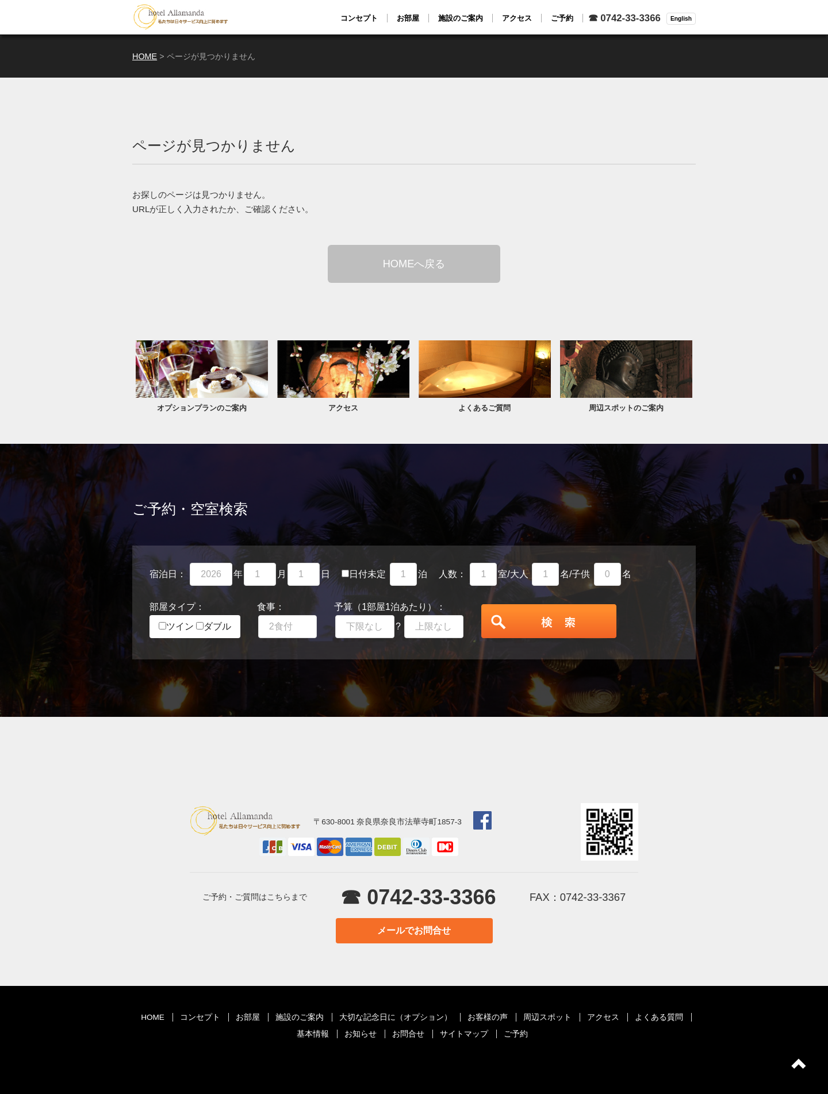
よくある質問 (659, 1017)
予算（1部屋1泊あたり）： (390, 607)
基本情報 (313, 1034)
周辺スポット (547, 1017)
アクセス (603, 1017)
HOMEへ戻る (414, 264)
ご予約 (516, 1034)
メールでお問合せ (414, 930)
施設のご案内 (299, 1017)
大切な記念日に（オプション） (395, 1017)
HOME (152, 1017)
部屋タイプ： (177, 607)
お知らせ (360, 1034)
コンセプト (200, 1017)
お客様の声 (487, 1017)
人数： (452, 574)
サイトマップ (464, 1034)
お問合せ (408, 1034)
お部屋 (248, 1017)
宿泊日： (168, 574)
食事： (271, 607)
